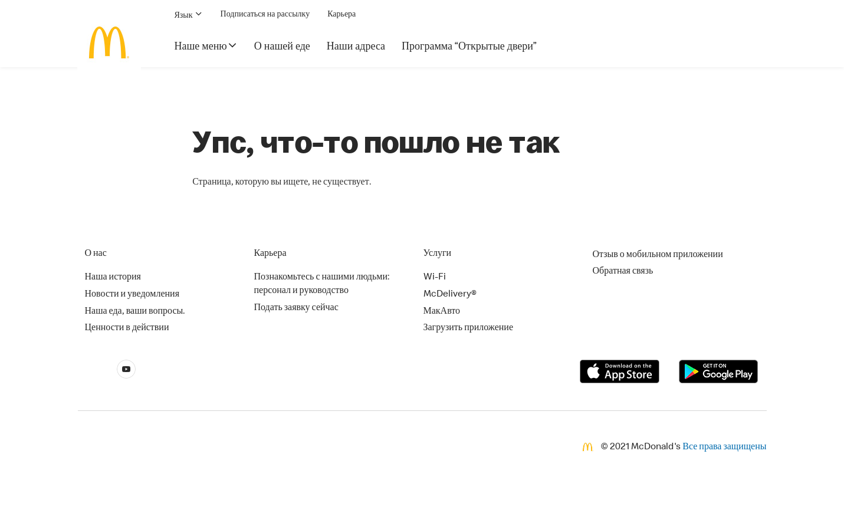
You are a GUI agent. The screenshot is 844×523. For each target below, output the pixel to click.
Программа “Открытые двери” (469, 47)
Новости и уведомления (132, 295)
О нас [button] (96, 254)
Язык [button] (189, 14)
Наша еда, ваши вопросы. (135, 312)
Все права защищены (724, 447)
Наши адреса (356, 47)
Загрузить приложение (468, 328)
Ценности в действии (127, 328)
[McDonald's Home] (109, 42)
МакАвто (442, 312)
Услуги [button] (437, 254)
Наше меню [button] (206, 46)
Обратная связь (623, 272)
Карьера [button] (270, 254)
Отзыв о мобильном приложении (658, 255)
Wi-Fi (434, 277)
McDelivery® (450, 295)
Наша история (113, 277)
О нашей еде (282, 47)
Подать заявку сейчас (296, 308)
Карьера (341, 15)
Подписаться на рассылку (265, 15)
